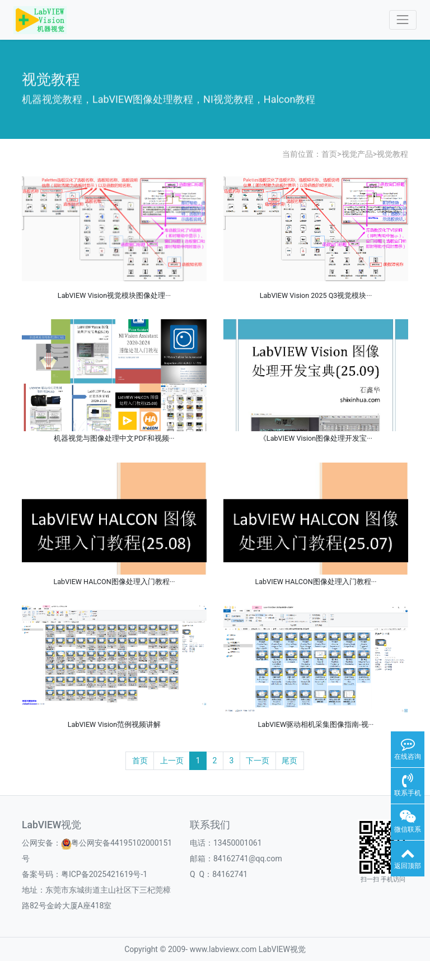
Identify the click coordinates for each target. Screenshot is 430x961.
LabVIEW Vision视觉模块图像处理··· (114, 295)
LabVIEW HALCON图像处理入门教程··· (114, 581)
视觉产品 (357, 154)
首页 (329, 154)
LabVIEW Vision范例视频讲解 (114, 724)
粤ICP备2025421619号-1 (104, 874)
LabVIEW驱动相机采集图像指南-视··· (316, 724)
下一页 (257, 760)
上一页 (172, 760)
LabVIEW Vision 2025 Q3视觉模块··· (316, 295)
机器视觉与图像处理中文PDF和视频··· (114, 438)
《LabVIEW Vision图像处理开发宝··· (315, 438)
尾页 (289, 760)
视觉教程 (392, 154)
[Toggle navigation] (403, 20)
